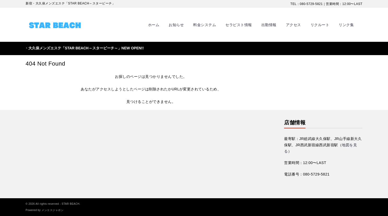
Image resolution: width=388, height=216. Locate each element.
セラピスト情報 (238, 25)
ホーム (154, 25)
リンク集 (346, 25)
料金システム (204, 25)
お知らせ (176, 25)
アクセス (293, 25)
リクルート (320, 25)
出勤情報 (269, 25)
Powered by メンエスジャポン (44, 210)
